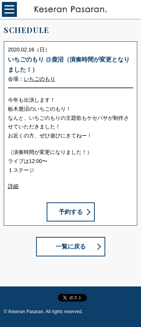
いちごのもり (39, 79)
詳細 (13, 186)
